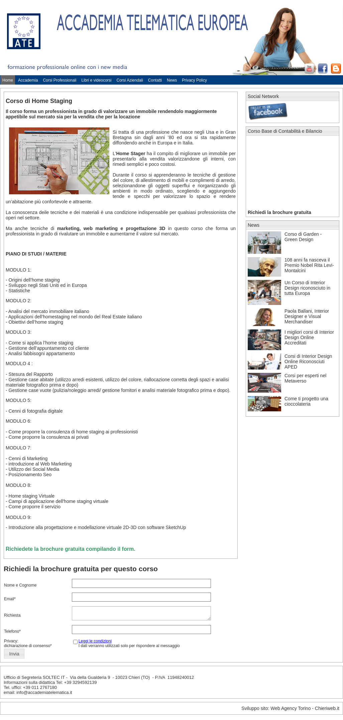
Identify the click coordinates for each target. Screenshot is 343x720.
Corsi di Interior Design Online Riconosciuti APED (308, 361)
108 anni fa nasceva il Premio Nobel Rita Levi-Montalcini (309, 265)
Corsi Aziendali (129, 80)
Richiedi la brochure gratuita (279, 212)
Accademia (28, 80)
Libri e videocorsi (96, 80)
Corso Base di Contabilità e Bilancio (285, 131)
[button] (14, 656)
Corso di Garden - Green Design (303, 236)
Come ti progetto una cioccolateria (306, 401)
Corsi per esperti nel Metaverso (305, 378)
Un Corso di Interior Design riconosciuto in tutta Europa (307, 288)
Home (7, 80)
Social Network (263, 96)
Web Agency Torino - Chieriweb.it (304, 710)
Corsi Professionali (59, 80)
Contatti (155, 80)
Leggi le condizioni (95, 643)
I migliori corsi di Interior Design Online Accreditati (309, 337)
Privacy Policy (194, 80)
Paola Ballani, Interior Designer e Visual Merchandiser (306, 316)
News (172, 80)
